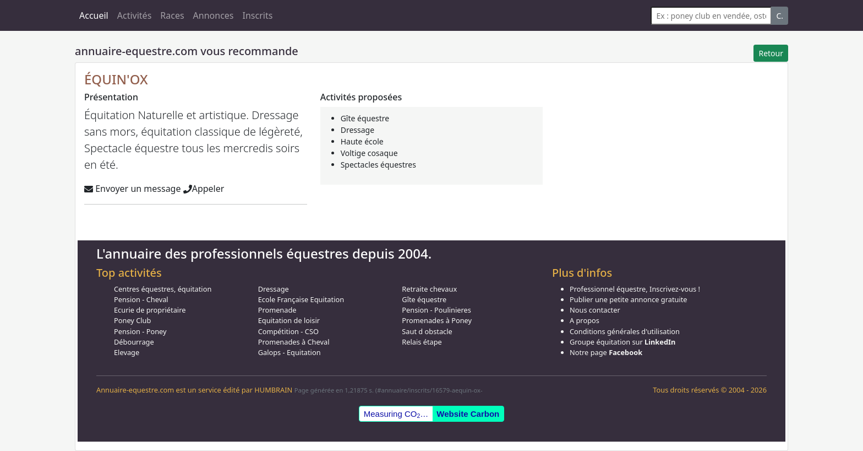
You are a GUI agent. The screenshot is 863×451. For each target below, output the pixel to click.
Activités (134, 15)
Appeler (204, 188)
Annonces (213, 15)
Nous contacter (595, 310)
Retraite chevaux (429, 289)
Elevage (126, 352)
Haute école (362, 141)
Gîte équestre (365, 118)
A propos (584, 320)
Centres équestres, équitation (162, 289)
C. (779, 15)
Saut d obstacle (427, 331)
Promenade (277, 310)
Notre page (606, 352)
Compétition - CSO (288, 331)
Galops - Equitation (289, 352)
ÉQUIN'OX (116, 79)
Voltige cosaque (369, 153)
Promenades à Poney (437, 320)
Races (172, 15)
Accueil (93, 15)
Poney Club (132, 320)
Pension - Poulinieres (436, 310)
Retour (770, 53)
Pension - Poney (140, 331)
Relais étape (422, 342)
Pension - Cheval (141, 299)
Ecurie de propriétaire (149, 310)
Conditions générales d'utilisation (625, 331)
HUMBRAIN (273, 390)
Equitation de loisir (289, 320)
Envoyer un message (132, 188)
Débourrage (134, 342)
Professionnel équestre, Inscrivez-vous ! (635, 289)
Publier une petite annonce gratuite (628, 299)
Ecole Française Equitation (301, 299)
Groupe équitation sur (622, 342)
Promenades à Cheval (294, 342)
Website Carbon (467, 413)
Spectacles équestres (378, 164)
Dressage (357, 130)
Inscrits (258, 15)
